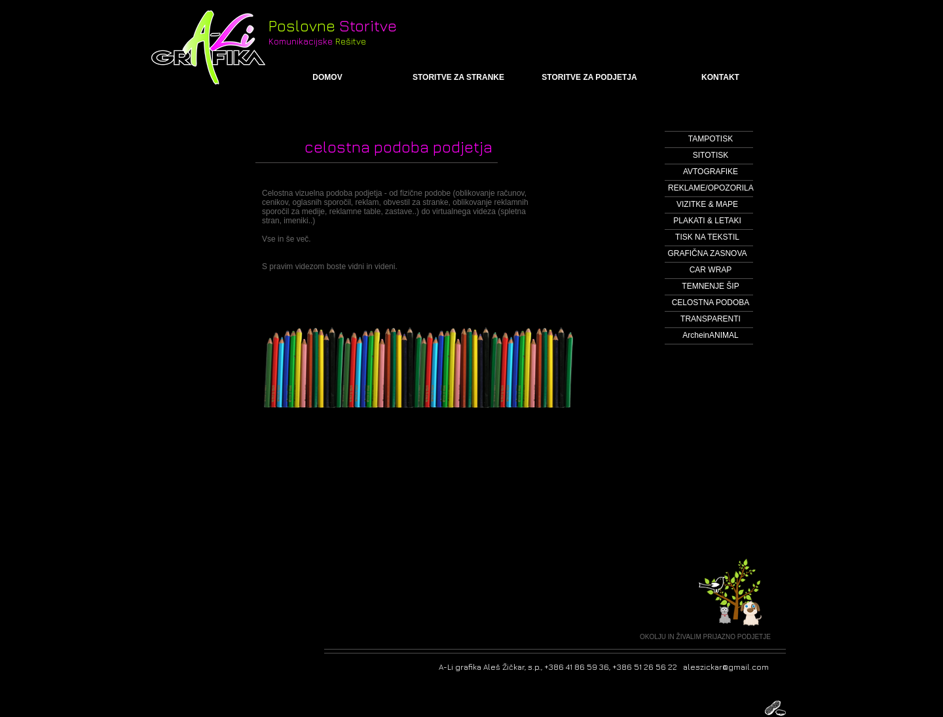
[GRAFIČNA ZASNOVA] (707, 254)
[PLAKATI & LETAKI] (707, 221)
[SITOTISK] (710, 155)
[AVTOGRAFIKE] (710, 172)
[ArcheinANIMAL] (710, 335)
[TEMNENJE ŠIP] (710, 286)
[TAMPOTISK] (710, 139)
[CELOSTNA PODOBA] (710, 303)
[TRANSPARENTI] (710, 319)
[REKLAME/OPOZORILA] (711, 188)
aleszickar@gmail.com (726, 667)
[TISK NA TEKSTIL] (707, 237)
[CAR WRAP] (710, 270)
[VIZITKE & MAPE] (707, 205)
